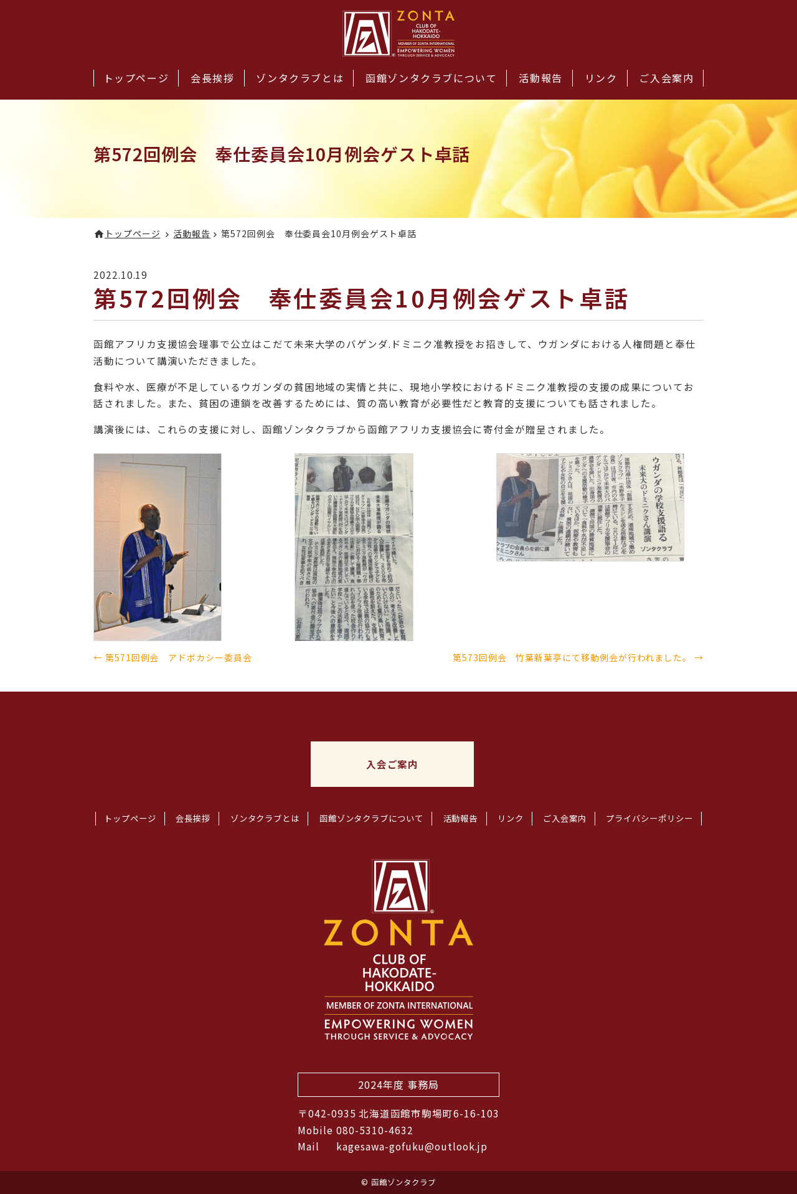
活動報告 (540, 77)
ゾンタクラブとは (300, 77)
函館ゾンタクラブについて (431, 77)
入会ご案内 (392, 764)
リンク (601, 77)
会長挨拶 (212, 77)
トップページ (136, 77)
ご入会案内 (666, 77)
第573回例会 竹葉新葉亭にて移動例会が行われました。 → (578, 657)
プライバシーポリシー (649, 818)
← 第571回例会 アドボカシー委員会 (172, 657)
